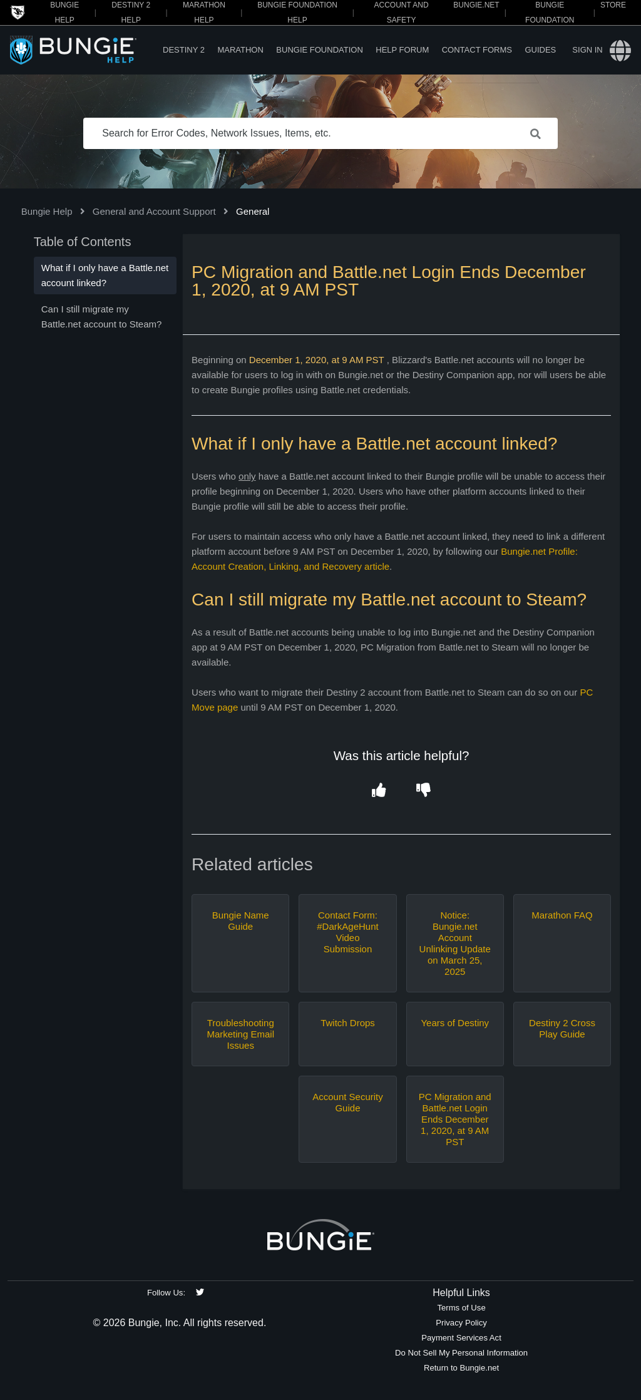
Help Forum (402, 49)
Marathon (240, 49)
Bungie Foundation (319, 49)
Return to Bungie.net (461, 1367)
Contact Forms (477, 49)
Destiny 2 (184, 49)
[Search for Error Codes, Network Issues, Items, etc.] (320, 133)
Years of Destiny (455, 1022)
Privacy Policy (461, 1322)
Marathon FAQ (562, 915)
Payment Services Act (461, 1337)
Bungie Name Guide (240, 921)
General (252, 211)
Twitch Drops (347, 1022)
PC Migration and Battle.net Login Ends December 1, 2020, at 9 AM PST (455, 1119)
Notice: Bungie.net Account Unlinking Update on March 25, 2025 (455, 943)
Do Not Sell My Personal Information (461, 1352)
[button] (379, 790)
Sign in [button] (587, 49)
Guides (540, 49)
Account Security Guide (347, 1102)
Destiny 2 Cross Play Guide (562, 1028)
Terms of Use (461, 1307)
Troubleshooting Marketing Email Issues (240, 1034)
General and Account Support (154, 211)
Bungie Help (47, 211)
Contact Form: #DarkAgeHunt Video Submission (347, 932)
